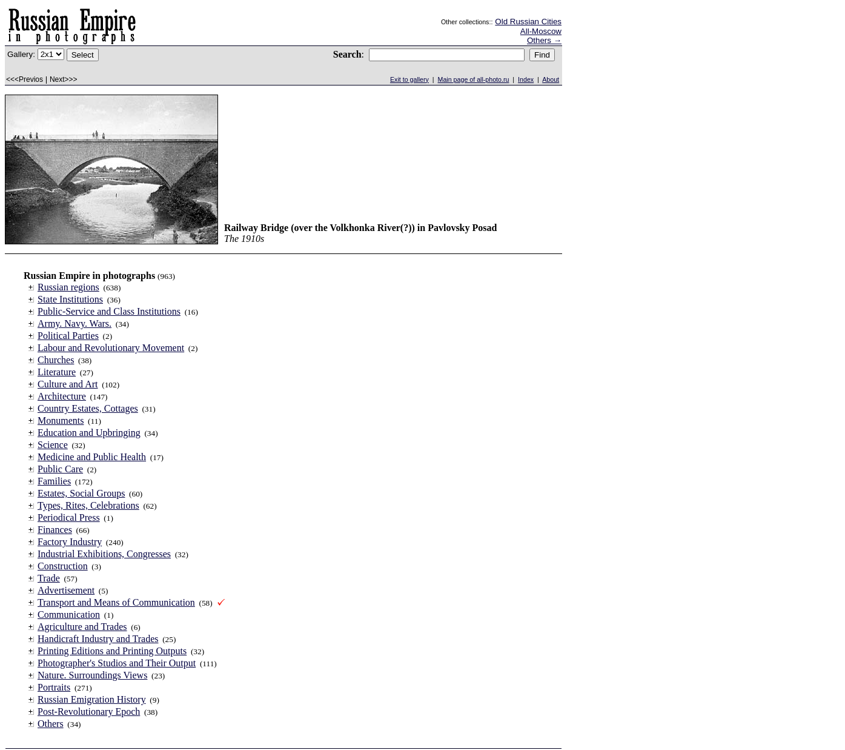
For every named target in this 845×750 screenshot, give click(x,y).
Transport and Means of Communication (116, 602)
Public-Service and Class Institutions (109, 311)
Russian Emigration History (92, 699)
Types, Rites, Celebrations (88, 505)
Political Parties (68, 335)
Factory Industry (70, 542)
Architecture (62, 396)
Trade (49, 578)
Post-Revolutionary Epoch (89, 711)
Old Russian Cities (528, 21)
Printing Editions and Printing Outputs (112, 651)
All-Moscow (541, 31)
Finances (55, 529)
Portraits (54, 687)
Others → (544, 40)
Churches (56, 360)
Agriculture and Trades (82, 626)
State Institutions (70, 299)
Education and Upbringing (89, 432)
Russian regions (68, 287)
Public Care (60, 469)
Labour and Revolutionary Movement (111, 348)
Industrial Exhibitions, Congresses (104, 554)
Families (54, 481)
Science (53, 445)
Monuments (61, 420)
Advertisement (66, 590)
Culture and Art (68, 384)
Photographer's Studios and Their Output (117, 663)
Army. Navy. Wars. (74, 323)
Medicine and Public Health (92, 457)
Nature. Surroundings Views (92, 675)
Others (51, 723)
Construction (63, 566)
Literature (57, 372)
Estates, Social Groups (81, 493)
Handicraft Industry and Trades (98, 639)
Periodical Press (69, 517)
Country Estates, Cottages (88, 408)
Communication (69, 614)
